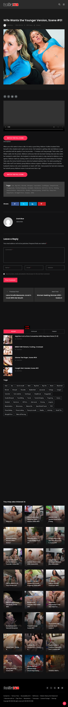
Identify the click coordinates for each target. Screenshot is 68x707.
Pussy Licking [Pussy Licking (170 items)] (20, 410)
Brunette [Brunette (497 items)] (23, 390)
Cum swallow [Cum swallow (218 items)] (17, 394)
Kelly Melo (9, 521)
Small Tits (45, 190)
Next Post (57, 292)
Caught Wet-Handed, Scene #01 (27, 368)
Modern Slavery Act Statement (49, 696)
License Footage (45, 698)
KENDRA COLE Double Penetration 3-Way (55, 519)
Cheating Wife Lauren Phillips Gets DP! (33, 541)
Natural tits (21, 190)
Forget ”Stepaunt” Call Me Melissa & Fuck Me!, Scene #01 (12, 562)
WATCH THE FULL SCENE (15, 138)
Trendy (54, 331)
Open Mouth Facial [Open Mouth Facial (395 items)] (41, 406)
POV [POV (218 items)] (51, 406)
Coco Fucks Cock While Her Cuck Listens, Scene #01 (33, 519)
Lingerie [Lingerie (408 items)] (50, 402)
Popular (34, 331)
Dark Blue (20, 219)
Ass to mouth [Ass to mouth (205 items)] (20, 385)
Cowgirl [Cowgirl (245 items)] (59, 390)
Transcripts (35, 698)
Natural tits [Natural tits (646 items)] (29, 406)
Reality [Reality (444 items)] (42, 410)
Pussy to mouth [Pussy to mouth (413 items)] (31, 410)
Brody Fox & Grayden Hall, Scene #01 (33, 605)
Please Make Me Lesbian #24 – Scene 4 (54, 626)
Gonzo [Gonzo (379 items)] (58, 398)
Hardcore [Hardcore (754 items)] (16, 402)
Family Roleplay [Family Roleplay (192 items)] (39, 398)
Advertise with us (9, 698)
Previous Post (12, 292)
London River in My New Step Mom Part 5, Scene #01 (55, 541)
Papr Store (19, 698)
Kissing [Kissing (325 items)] (42, 402)
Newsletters (27, 698)
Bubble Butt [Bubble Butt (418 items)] (32, 390)
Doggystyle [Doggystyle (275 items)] (47, 394)
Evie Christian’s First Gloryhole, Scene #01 (12, 605)
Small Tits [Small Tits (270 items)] (59, 410)
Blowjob (30, 186)
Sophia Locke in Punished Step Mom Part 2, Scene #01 (55, 647)
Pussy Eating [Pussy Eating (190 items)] (8, 410)
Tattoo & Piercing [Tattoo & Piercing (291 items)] (21, 414)
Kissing (56, 188)
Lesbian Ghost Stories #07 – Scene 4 (34, 647)
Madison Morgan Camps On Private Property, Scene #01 (34, 583)
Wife (32, 193)
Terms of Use (15, 696)
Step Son (53, 190)
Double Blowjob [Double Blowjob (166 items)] (9, 398)
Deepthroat (54, 186)
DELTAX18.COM (28, 701)
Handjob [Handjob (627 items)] (7, 402)
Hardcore (37, 188)
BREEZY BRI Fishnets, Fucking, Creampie (29, 347)
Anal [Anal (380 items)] (6, 385)
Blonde (23, 186)
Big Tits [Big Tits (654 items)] (44, 385)
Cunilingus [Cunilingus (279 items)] (28, 394)
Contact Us (6, 696)
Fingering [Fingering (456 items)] (50, 398)
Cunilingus (45, 186)
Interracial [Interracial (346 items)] (34, 402)
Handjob (30, 188)
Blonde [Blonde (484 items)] (7, 390)
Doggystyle (10, 188)
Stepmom (10, 193)
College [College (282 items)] (51, 390)
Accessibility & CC (26, 696)
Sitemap (54, 698)
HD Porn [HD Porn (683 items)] (24, 402)
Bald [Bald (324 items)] (29, 385)
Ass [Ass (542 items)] (12, 385)
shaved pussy (36, 190)
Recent (13, 331)
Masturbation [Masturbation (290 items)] (8, 406)
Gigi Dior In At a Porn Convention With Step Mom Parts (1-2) (36, 336)
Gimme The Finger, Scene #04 (26, 357)
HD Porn (45, 188)
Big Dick (17, 186)
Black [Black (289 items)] (51, 385)
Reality (28, 190)
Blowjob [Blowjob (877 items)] (14, 390)
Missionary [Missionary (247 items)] (19, 406)
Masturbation (11, 190)
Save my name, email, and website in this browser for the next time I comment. (28, 274)
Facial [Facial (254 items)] (29, 398)
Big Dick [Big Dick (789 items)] (36, 385)
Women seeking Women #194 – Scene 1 (11, 541)
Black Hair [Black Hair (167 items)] (60, 385)
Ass (13, 186)
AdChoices (35, 696)
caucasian (37, 186)
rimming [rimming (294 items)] (49, 410)
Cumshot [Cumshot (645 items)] (7, 394)
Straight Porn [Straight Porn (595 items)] (8, 414)
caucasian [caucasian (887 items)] (42, 390)
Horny (51, 188)
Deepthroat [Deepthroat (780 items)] (37, 394)
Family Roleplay (20, 188)
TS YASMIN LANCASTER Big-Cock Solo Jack (54, 583)
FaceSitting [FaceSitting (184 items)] (20, 398)
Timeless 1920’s (54, 671)
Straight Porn (19, 193)
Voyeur (27, 193)
